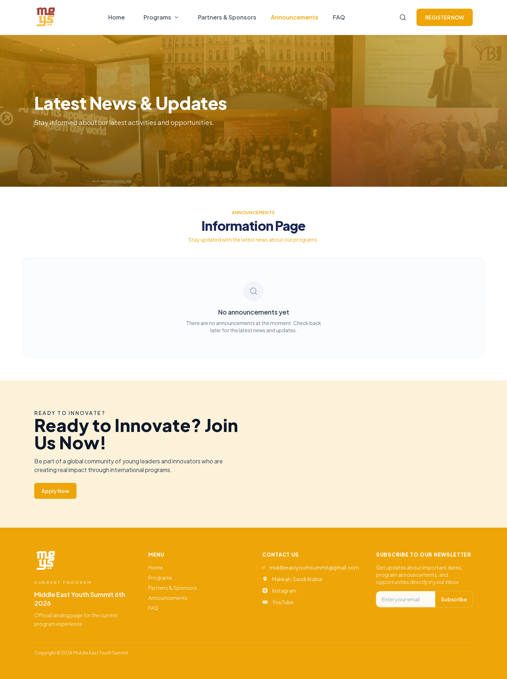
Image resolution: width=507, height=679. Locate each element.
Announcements (294, 17)
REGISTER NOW (444, 17)
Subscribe (454, 599)
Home (116, 17)
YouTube (283, 602)
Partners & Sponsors (227, 17)
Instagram (284, 590)
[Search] (402, 17)
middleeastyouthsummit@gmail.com (314, 567)
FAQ (339, 17)
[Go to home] (45, 17)
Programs (160, 577)
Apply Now (55, 491)
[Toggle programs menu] (161, 17)
